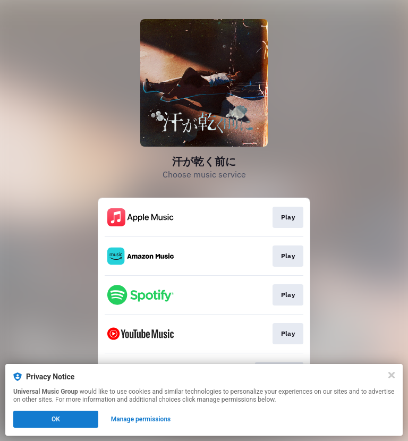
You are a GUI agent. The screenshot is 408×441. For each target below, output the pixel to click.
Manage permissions (141, 419)
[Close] (391, 375)
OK (56, 419)
